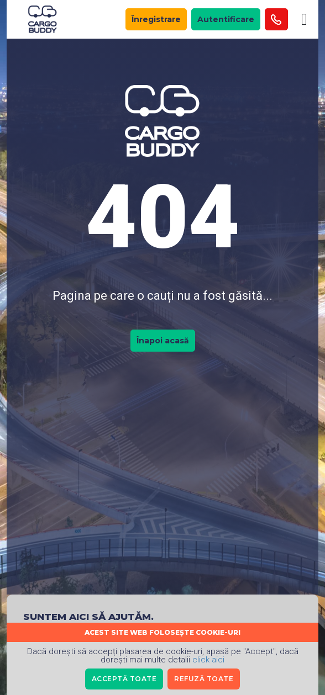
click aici (208, 660)
